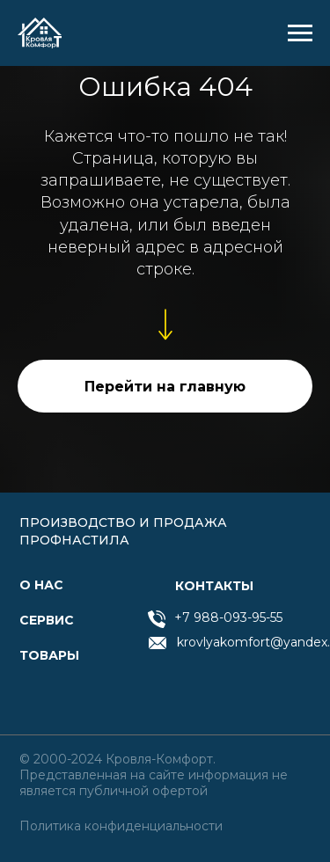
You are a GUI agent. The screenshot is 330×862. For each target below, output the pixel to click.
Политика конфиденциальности (121, 826)
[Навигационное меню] (300, 33)
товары (49, 655)
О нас (41, 585)
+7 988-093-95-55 (228, 617)
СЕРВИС (46, 620)
